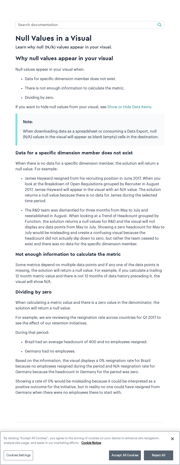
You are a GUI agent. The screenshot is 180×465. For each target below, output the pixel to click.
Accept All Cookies (125, 455)
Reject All (158, 455)
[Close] (172, 439)
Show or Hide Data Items (129, 107)
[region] (90, 448)
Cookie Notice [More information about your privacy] (91, 442)
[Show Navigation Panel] (6, 8)
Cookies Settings (18, 455)
